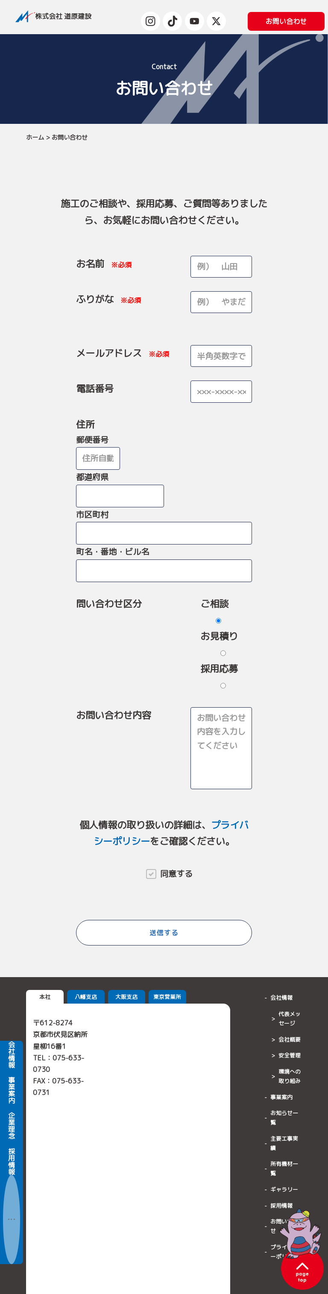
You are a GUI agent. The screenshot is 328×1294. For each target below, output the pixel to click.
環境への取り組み (289, 1076)
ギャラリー (284, 1189)
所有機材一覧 (284, 1168)
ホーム (35, 137)
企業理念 (11, 1152)
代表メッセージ (289, 1018)
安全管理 (289, 1055)
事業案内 (11, 1116)
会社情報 (11, 1081)
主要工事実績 (284, 1143)
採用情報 (11, 1187)
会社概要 (289, 1039)
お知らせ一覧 (284, 1117)
